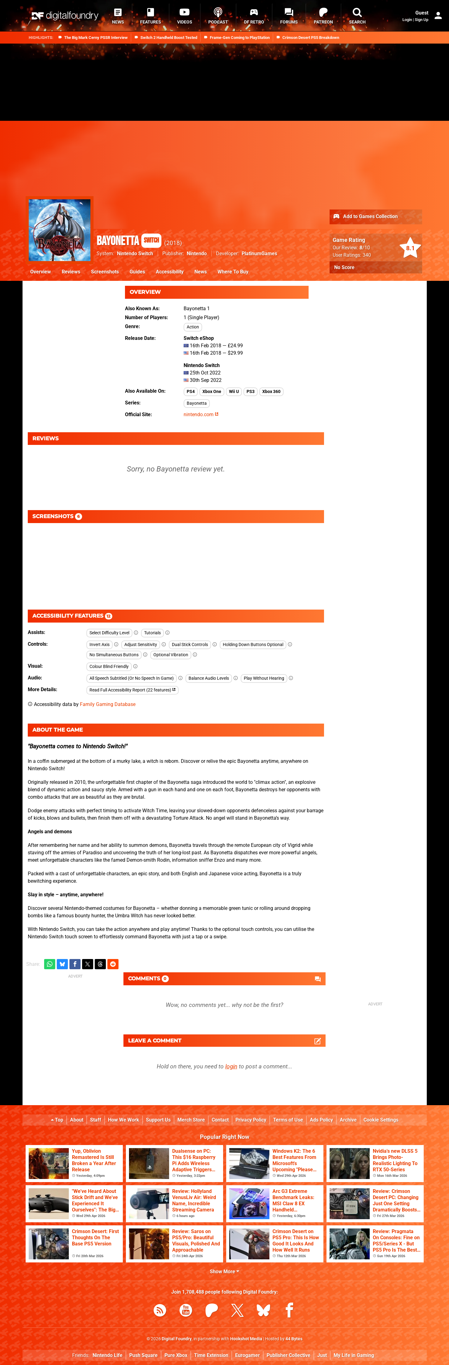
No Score (344, 267)
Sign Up (421, 19)
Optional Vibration (170, 654)
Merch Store (191, 1120)
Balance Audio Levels (209, 678)
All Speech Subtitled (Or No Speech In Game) (131, 678)
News (200, 272)
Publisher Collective (288, 1355)
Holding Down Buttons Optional (253, 644)
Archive (348, 1120)
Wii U (234, 391)
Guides (137, 272)
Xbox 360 (271, 391)
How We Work (123, 1120)
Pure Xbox (175, 1355)
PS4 (191, 391)
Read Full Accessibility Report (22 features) (132, 690)
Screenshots (105, 272)
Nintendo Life (108, 1355)
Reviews (71, 272)
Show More (224, 1271)
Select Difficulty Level (109, 633)
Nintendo (197, 253)
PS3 (251, 391)
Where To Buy (233, 272)
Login (407, 19)
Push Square (143, 1355)
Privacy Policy (250, 1120)
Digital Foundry (177, 1339)
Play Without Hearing (264, 678)
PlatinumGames (259, 253)
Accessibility (170, 272)
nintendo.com (201, 414)
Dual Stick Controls (190, 644)
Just (322, 1355)
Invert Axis (99, 644)
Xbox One (211, 391)
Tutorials (152, 633)
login (231, 1066)
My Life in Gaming (354, 1355)
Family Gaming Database (107, 704)
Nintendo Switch (135, 253)
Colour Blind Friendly (109, 666)
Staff (95, 1120)
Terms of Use (288, 1120)
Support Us (158, 1120)
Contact (220, 1120)
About (76, 1120)
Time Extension (211, 1355)
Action (193, 327)
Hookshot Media (246, 1339)
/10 (365, 248)
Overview (40, 272)
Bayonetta (129, 241)
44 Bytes (293, 1339)
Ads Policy (321, 1120)
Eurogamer (247, 1355)
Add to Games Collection (365, 217)
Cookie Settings (381, 1120)
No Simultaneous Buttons (114, 654)
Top (57, 1120)
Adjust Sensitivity (140, 644)
